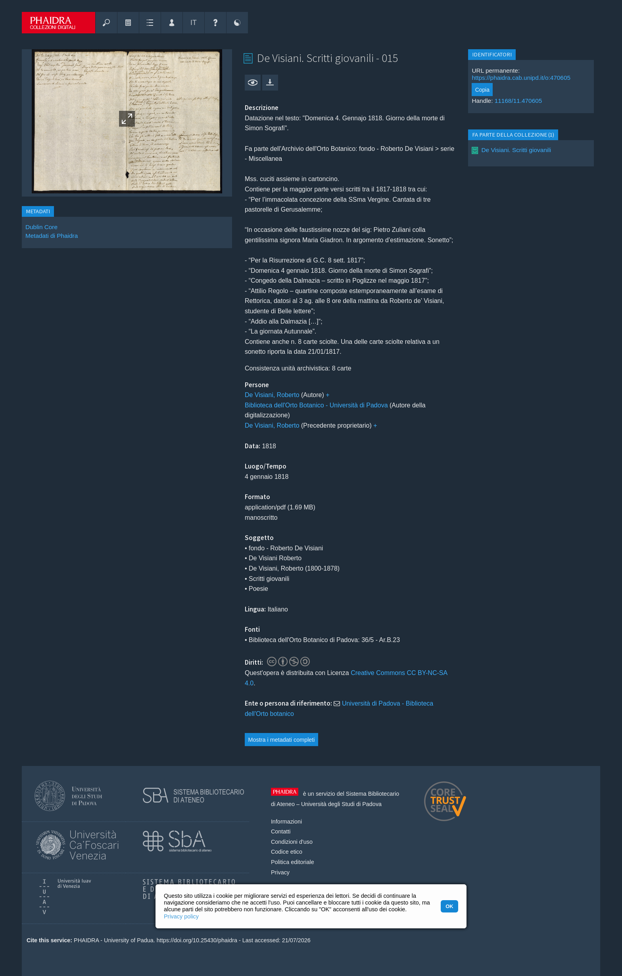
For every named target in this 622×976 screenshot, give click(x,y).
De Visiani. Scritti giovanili (516, 150)
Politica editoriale (292, 862)
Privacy (280, 872)
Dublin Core (41, 227)
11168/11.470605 (518, 100)
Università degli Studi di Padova (341, 804)
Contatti (281, 831)
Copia (482, 90)
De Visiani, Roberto (272, 395)
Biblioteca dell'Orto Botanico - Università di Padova (316, 405)
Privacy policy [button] (181, 916)
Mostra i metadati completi (281, 740)
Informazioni (286, 821)
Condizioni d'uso (292, 842)
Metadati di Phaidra (51, 235)
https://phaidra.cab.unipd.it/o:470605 (521, 77)
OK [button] (449, 906)
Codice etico (286, 852)
